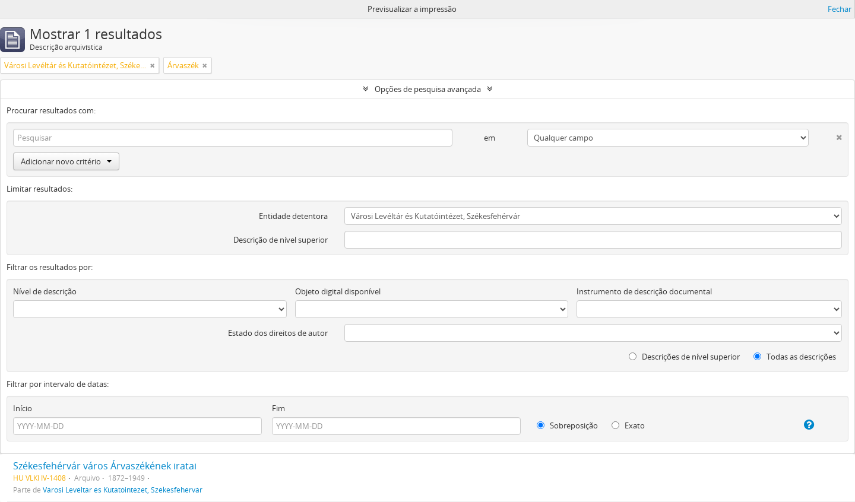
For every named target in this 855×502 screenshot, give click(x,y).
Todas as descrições (794, 356)
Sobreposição (567, 425)
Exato (628, 425)
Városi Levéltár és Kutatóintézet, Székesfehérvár (122, 489)
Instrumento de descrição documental (644, 291)
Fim (278, 408)
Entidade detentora (293, 216)
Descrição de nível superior (280, 239)
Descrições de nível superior (684, 356)
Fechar (839, 9)
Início (22, 408)
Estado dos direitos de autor (278, 333)
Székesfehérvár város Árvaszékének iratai (105, 465)
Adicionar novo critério (66, 161)
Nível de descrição (45, 291)
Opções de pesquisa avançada (428, 89)
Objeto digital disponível (338, 291)
